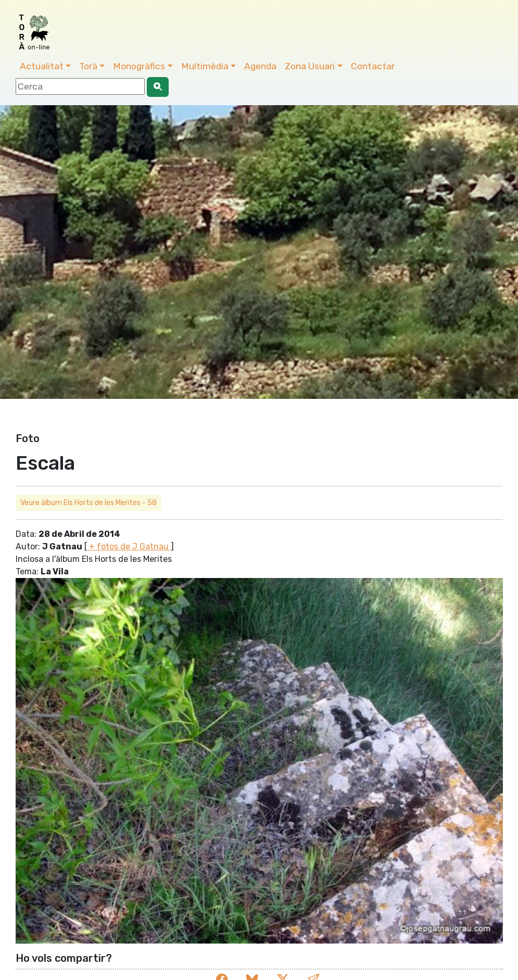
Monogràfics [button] (139, 66)
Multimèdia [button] (205, 66)
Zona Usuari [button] (310, 66)
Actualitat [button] (42, 66)
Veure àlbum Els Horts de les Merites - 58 (88, 502)
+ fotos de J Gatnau (129, 546)
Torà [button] (88, 66)
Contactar (373, 66)
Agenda (260, 66)
